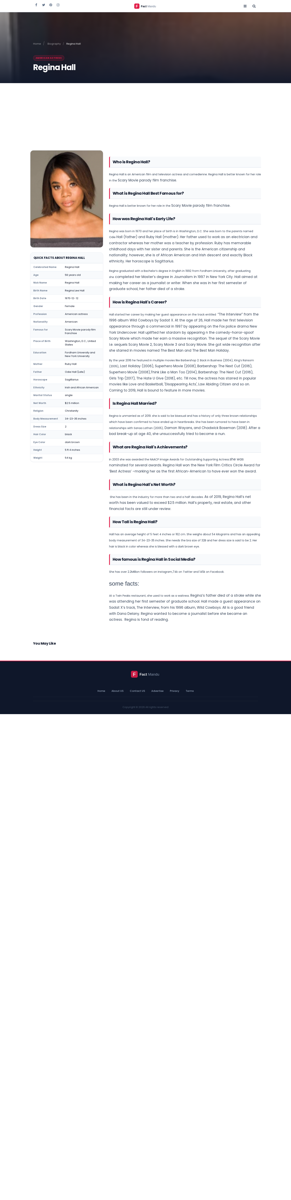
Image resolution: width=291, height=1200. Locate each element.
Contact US (137, 691)
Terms (190, 691)
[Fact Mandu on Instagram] (58, 5)
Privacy (174, 691)
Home (101, 691)
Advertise (157, 691)
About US (117, 691)
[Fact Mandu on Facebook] (36, 5)
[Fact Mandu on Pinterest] (51, 5)
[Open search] (254, 6)
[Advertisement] (145, 112)
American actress (49, 57)
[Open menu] (245, 6)
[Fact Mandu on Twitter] (43, 5)
